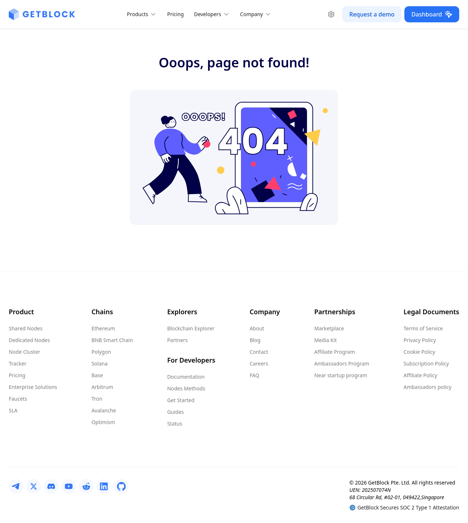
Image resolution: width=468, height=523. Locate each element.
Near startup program (340, 375)
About (257, 328)
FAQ (255, 375)
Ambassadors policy (428, 386)
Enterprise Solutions (33, 386)
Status (174, 423)
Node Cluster (24, 351)
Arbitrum (102, 386)
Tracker (17, 363)
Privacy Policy (420, 340)
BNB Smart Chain (112, 340)
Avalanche (103, 410)
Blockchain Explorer (191, 328)
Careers (259, 363)
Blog (255, 340)
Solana (99, 363)
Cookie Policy (419, 351)
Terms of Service (423, 328)
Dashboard (431, 14)
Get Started (181, 400)
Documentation (185, 376)
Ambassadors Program (341, 363)
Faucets (18, 398)
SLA (13, 410)
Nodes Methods (186, 388)
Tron (96, 398)
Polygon (101, 351)
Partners (177, 340)
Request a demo (372, 14)
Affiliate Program (334, 351)
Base (97, 375)
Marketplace (329, 328)
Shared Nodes (25, 328)
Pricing (175, 14)
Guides (175, 411)
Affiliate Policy (420, 375)
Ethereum (103, 328)
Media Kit (325, 340)
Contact (259, 351)
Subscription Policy (426, 363)
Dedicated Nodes (29, 340)
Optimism (103, 422)
